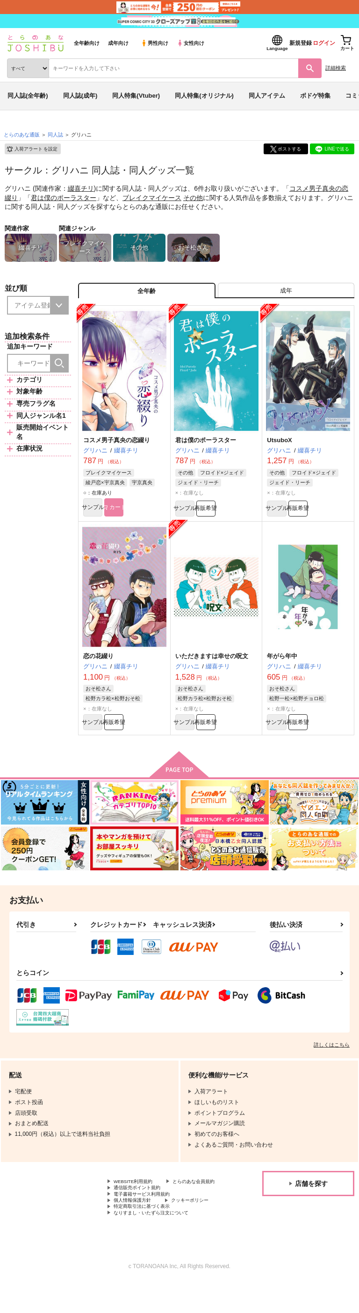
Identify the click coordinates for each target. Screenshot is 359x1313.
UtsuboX (279, 445)
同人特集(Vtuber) (136, 95)
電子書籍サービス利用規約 (147, 1218)
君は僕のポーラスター (63, 197)
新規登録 (300, 43)
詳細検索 (335, 68)
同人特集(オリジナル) (204, 95)
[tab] (286, 293)
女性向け (190, 43)
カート (145, 514)
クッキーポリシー (201, 1226)
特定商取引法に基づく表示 (147, 1234)
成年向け (118, 43)
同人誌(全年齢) (27, 95)
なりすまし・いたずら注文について (158, 1242)
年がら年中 (282, 664)
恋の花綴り (98, 664)
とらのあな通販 (22, 134)
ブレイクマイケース (151, 197)
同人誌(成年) (80, 95)
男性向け (154, 43)
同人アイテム (267, 95)
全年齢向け (87, 43)
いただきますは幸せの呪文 (211, 664)
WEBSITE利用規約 (137, 1194)
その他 (193, 197)
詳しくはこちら (332, 1057)
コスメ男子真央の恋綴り (116, 445)
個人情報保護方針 (136, 1226)
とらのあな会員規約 (139, 1202)
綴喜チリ (81, 188)
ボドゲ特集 (315, 95)
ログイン (324, 43)
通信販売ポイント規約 (142, 1210)
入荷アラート (31, 149)
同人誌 (55, 134)
